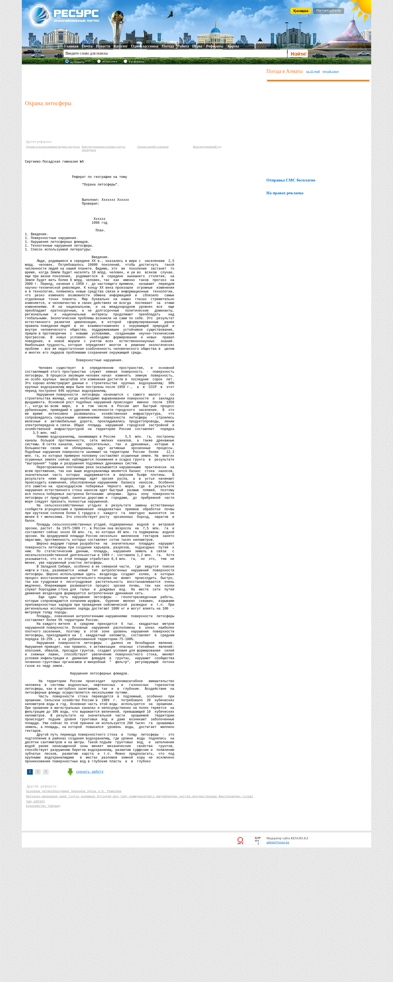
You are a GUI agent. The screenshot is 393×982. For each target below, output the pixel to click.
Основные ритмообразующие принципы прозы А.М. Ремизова (73, 924)
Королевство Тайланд (43, 939)
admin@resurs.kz (277, 977)
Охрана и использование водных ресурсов (53, 146)
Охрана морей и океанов (153, 146)
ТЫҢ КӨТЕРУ (35, 934)
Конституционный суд (207, 146)
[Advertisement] (144, 81)
